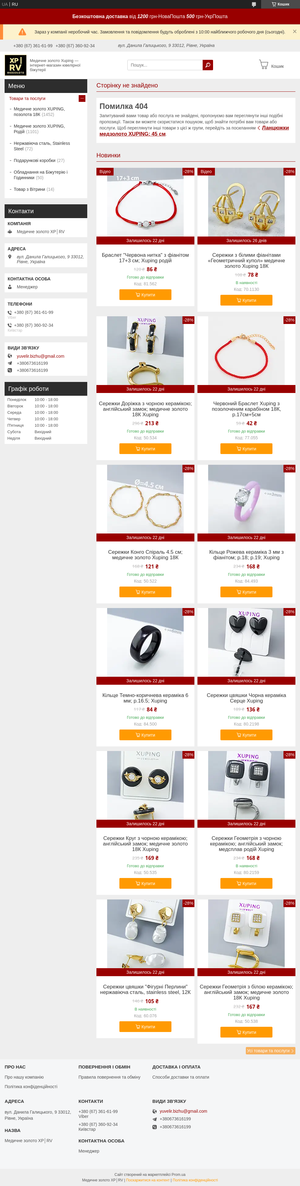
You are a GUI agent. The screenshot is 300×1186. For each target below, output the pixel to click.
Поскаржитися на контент (148, 1180)
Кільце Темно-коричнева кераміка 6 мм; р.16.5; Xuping (145, 698)
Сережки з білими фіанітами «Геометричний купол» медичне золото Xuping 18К (246, 260)
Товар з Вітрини (29, 189)
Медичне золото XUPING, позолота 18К (39, 111)
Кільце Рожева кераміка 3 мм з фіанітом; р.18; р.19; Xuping (246, 554)
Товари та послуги (27, 98)
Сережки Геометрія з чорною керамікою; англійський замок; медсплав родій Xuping (246, 844)
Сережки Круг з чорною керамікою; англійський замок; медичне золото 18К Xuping (145, 844)
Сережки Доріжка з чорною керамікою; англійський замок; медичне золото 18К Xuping (145, 409)
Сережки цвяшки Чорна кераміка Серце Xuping (246, 698)
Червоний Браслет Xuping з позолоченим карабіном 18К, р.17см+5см (246, 409)
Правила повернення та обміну (109, 1077)
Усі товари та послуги (268, 1050)
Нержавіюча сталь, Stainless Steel (42, 146)
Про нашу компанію (24, 1077)
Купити (148, 294)
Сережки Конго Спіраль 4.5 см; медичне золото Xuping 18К (145, 554)
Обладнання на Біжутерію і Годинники (41, 175)
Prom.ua (179, 1175)
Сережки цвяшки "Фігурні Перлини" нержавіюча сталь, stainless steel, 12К (145, 989)
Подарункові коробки (34, 160)
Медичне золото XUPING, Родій (39, 129)
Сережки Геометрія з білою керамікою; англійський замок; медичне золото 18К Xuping (246, 992)
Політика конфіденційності (31, 1086)
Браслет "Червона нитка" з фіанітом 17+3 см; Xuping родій (145, 258)
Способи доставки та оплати (180, 1077)
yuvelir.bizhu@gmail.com (40, 356)
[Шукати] (208, 65)
